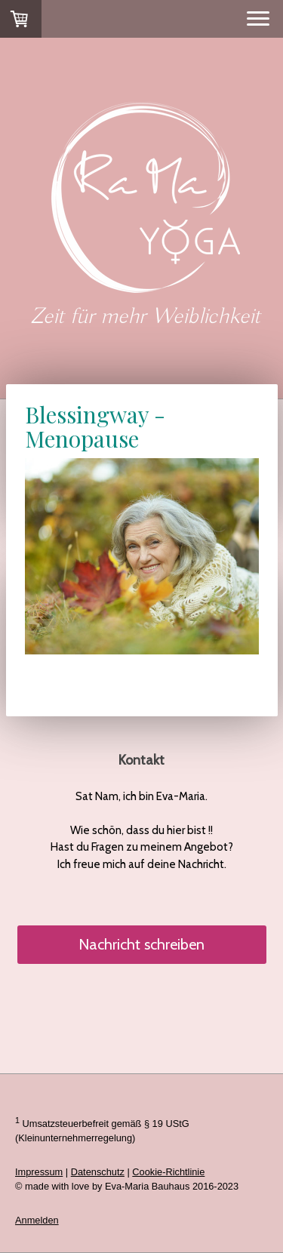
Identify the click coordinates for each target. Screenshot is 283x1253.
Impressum (39, 1172)
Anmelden (37, 1220)
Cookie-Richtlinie (168, 1172)
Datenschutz (98, 1172)
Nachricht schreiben (141, 944)
